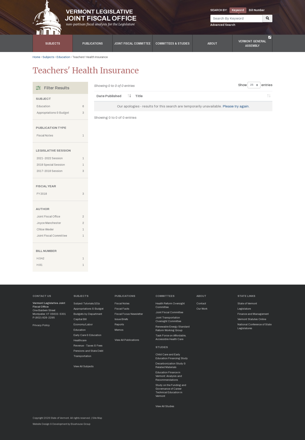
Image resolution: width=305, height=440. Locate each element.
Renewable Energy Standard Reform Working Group (173, 328)
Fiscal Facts (122, 308)
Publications (92, 43)
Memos (119, 330)
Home (36, 57)
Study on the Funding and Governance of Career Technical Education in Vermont (171, 391)
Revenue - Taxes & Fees (88, 345)
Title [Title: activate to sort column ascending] (139, 96)
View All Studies (165, 406)
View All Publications (127, 340)
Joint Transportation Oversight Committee (168, 319)
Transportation (82, 356)
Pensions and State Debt (88, 351)
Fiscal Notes (122, 303)
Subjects (52, 43)
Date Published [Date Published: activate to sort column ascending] (108, 96)
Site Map (97, 418)
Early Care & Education (87, 335)
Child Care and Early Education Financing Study (172, 356)
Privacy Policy (41, 325)
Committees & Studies (173, 43)
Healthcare (80, 340)
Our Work (201, 308)
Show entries (255, 85)
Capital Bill (80, 319)
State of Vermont (247, 303)
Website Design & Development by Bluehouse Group (61, 424)
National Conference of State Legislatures (255, 326)
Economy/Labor (83, 324)
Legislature (244, 308)
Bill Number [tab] (257, 10)
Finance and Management (253, 314)
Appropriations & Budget (89, 308)
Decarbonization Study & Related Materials (171, 365)
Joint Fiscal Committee (132, 43)
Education (63, 57)
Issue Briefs (121, 319)
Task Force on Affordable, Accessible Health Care (171, 337)
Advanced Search (222, 24)
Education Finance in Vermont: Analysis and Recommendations (169, 376)
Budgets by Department (88, 314)
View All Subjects (84, 366)
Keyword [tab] (238, 10)
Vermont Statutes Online (252, 319)
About (212, 43)
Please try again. (236, 106)
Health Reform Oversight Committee (170, 305)
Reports (119, 324)
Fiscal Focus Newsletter (129, 314)
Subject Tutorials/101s (87, 303)
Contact (201, 303)
